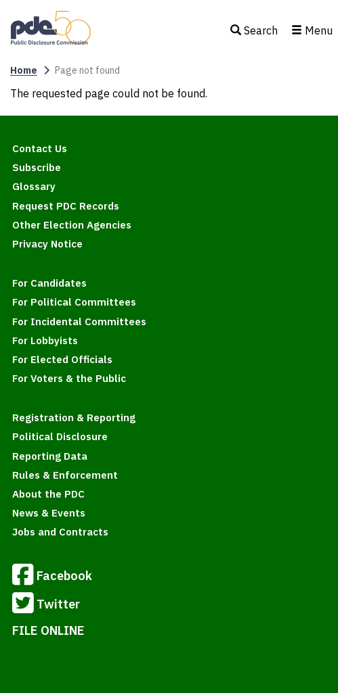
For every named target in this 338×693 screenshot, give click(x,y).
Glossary (34, 186)
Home (23, 70)
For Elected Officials (62, 359)
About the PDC (48, 493)
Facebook (52, 577)
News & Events (48, 512)
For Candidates (49, 283)
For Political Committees (74, 301)
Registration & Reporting (73, 417)
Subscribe (36, 167)
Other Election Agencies (71, 224)
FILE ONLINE (48, 630)
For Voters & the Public (69, 378)
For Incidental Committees (79, 321)
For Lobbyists (45, 340)
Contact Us (39, 148)
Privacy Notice (47, 243)
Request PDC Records (65, 205)
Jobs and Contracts (60, 531)
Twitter (46, 605)
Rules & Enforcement (65, 475)
